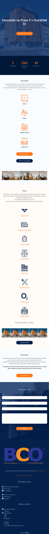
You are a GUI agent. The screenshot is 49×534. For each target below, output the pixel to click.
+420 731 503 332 (7, 496)
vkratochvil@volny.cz (39, 470)
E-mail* (3, 400)
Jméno (3, 395)
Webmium (27, 532)
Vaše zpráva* (4, 411)
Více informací (24, 375)
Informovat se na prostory (24, 33)
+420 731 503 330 (7, 488)
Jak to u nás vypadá (24, 161)
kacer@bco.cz (6, 498)
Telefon (3, 406)
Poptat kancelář (24, 154)
